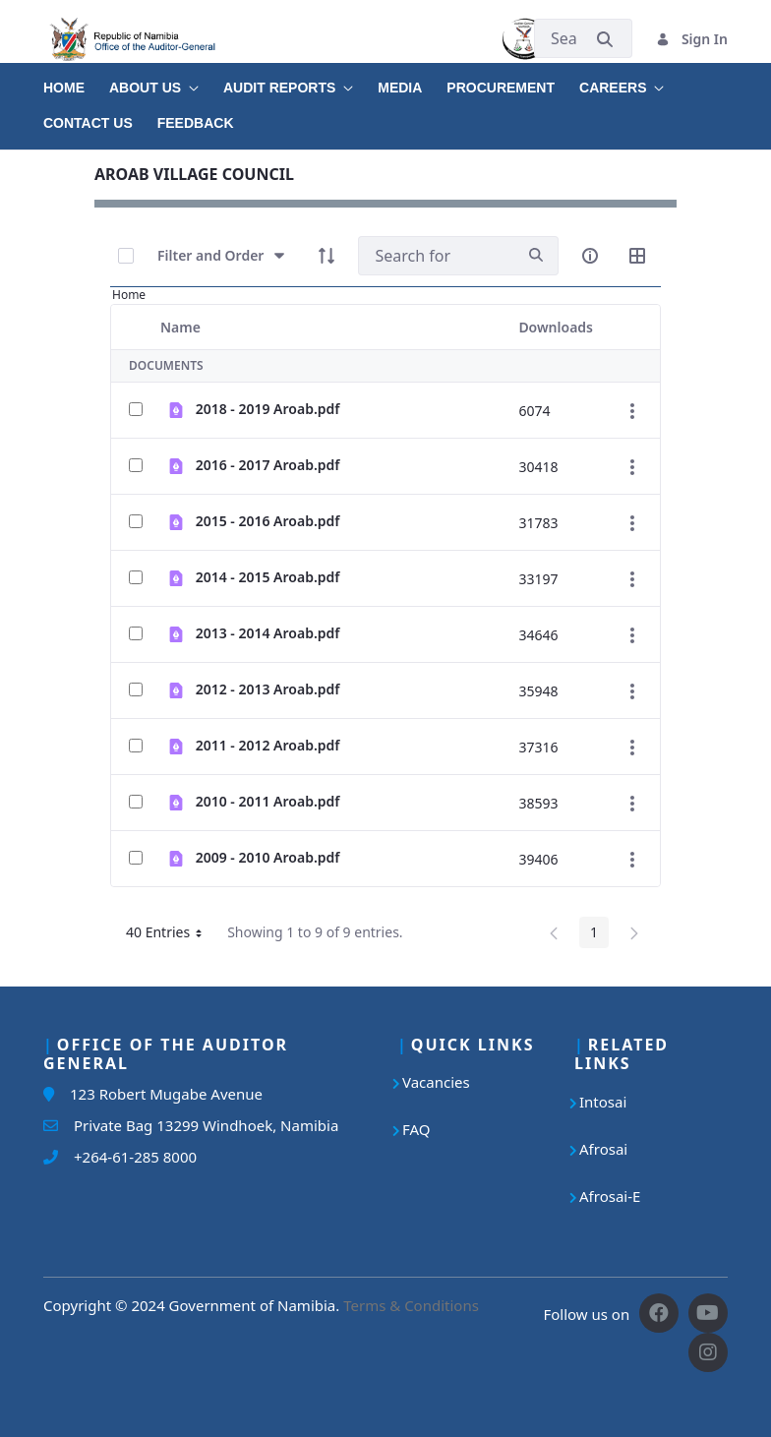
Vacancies (436, 1082)
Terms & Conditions (411, 1305)
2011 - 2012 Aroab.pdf (268, 745)
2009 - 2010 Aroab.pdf (268, 857)
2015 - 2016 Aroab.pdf (268, 520)
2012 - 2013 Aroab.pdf (268, 689)
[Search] (436, 255)
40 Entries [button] (171, 935)
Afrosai (603, 1149)
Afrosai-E (609, 1196)
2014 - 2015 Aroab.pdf (268, 577)
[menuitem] (76, 80)
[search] (536, 255)
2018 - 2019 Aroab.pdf (268, 408)
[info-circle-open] (590, 255)
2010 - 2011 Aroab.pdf (268, 801)
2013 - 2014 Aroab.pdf (268, 633)
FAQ (416, 1129)
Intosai (602, 1101)
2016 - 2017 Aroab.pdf (268, 464)
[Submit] (604, 39)
